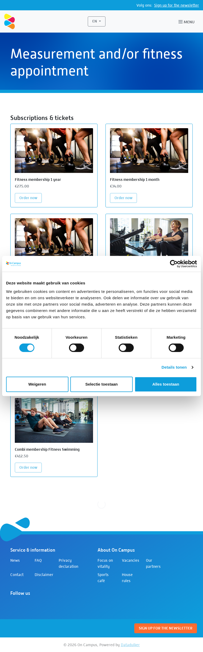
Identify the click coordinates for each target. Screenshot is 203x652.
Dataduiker (130, 644)
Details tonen (174, 367)
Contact (17, 574)
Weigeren (37, 384)
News (15, 560)
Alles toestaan (165, 384)
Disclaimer (44, 574)
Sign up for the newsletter (176, 5)
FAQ (38, 560)
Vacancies (130, 560)
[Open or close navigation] (187, 21)
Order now (30, 197)
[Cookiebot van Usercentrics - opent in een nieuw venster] (174, 264)
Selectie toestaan (101, 384)
